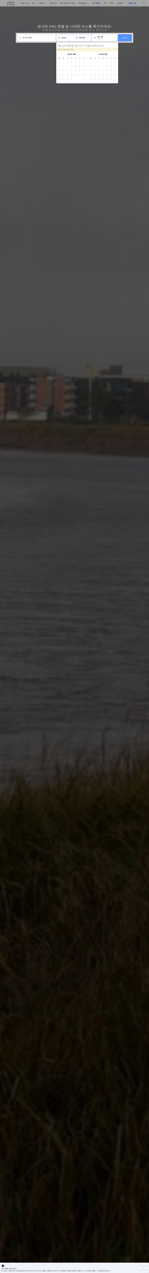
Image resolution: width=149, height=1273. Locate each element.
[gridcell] (67, 62)
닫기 (143, 1268)
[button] (58, 54)
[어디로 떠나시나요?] (38, 38)
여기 (97, 1271)
